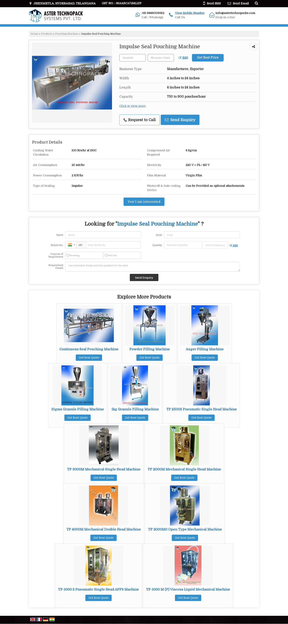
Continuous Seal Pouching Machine (88, 349)
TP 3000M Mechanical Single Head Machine (103, 469)
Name (59, 235)
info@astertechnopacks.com (235, 13)
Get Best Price (208, 57)
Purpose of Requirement (56, 255)
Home (34, 33)
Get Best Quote (89, 357)
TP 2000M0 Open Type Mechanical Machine (185, 529)
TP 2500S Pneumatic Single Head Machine (201, 409)
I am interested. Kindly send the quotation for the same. (152, 266)
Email (159, 235)
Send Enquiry (180, 120)
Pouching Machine (66, 33)
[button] (190, 13)
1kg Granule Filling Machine (135, 409)
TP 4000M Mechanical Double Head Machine (103, 529)
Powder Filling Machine (149, 349)
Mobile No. (57, 245)
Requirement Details (56, 266)
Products (46, 33)
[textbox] (161, 57)
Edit (183, 57)
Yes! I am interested (144, 202)
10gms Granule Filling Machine (77, 409)
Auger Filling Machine (205, 349)
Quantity (157, 245)
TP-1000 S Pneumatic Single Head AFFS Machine (98, 589)
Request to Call (140, 120)
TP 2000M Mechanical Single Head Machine (184, 469)
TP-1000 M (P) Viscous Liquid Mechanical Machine (188, 589)
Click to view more (132, 106)
